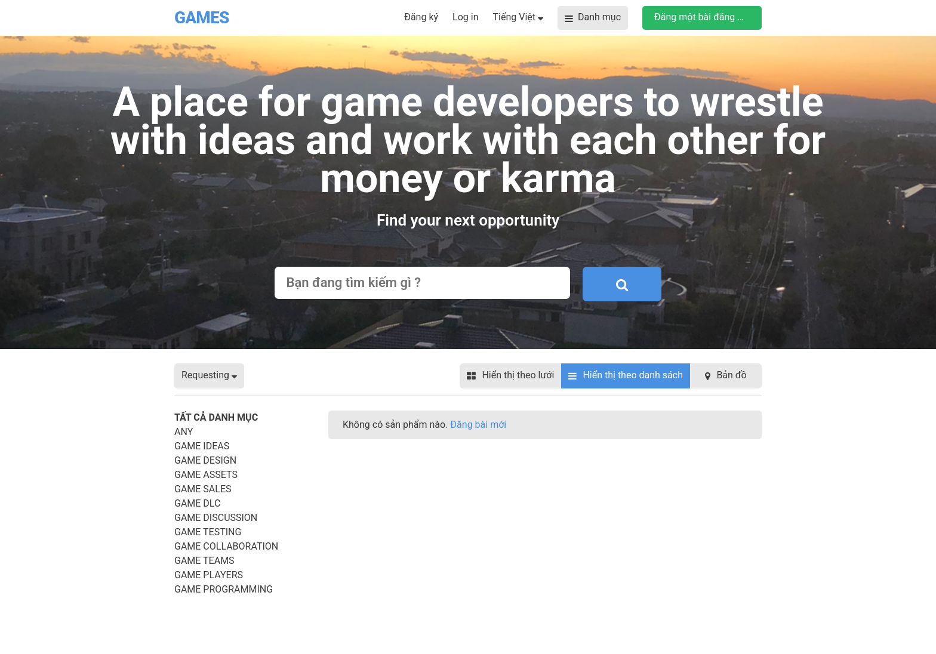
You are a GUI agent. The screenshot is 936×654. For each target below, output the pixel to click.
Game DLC (197, 503)
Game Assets (206, 474)
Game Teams (204, 560)
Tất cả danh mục (216, 417)
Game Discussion (215, 517)
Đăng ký (421, 17)
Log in (465, 17)
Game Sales (203, 489)
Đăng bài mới (478, 424)
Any (183, 431)
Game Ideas (201, 446)
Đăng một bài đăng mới (703, 17)
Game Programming (223, 589)
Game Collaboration (226, 546)
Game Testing (207, 532)
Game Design (205, 460)
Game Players (208, 575)
